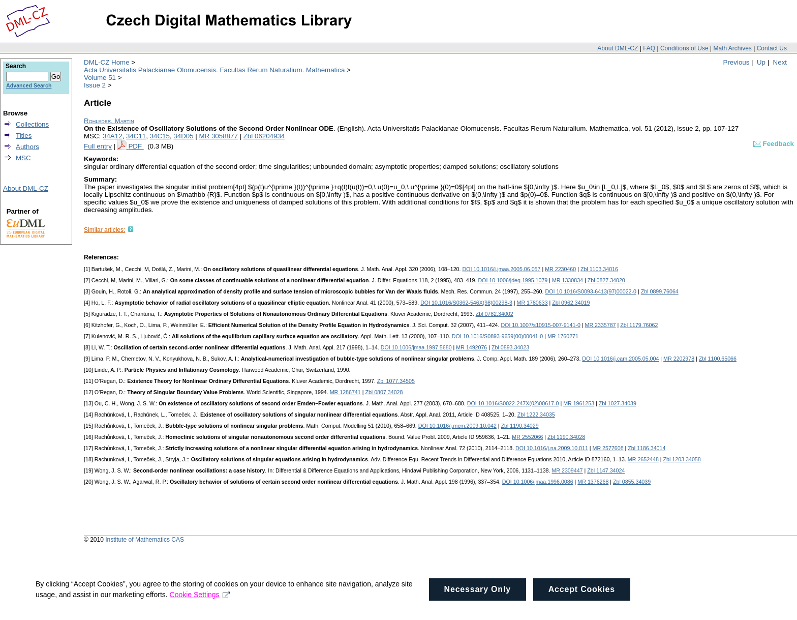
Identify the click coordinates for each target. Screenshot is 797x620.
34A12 (112, 136)
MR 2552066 (527, 437)
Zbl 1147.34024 (606, 470)
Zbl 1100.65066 (718, 359)
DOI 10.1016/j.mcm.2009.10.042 (457, 426)
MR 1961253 (578, 403)
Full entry (98, 146)
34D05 (183, 136)
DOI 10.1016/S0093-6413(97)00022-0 (590, 291)
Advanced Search (28, 85)
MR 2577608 (608, 448)
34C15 (160, 136)
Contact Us (772, 48)
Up (761, 62)
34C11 (136, 136)
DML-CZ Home (107, 62)
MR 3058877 (218, 136)
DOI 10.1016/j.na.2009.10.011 (551, 448)
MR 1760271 (562, 336)
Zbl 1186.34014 (646, 448)
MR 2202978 (678, 359)
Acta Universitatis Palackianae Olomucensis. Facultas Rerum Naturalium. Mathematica (214, 70)
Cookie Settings (200, 607)
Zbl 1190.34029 (520, 426)
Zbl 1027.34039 (617, 403)
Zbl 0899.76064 (660, 291)
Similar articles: (104, 229)
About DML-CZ (617, 48)
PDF (135, 146)
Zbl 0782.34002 (494, 314)
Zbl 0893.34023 (510, 347)
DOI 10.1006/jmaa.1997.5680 (416, 347)
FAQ (649, 48)
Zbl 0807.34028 (384, 392)
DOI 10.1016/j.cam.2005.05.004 (620, 359)
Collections (32, 124)
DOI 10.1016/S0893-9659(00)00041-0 (497, 336)
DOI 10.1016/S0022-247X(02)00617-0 (513, 403)
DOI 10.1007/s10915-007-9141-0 (540, 325)
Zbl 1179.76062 (639, 325)
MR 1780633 (532, 303)
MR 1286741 (345, 392)
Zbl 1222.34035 (536, 414)
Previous (736, 62)
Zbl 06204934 (264, 136)
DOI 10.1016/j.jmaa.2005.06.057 (501, 269)
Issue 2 (95, 85)
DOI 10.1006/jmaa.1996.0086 (537, 482)
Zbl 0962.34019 (571, 303)
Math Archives (732, 48)
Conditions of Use (684, 48)
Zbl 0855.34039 (632, 482)
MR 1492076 (471, 347)
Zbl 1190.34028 (566, 437)
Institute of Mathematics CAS (144, 539)
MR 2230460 (560, 269)
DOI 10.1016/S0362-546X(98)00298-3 (466, 303)
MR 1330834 (567, 280)
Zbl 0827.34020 (606, 280)
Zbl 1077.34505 (396, 381)
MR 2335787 (600, 325)
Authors (27, 147)
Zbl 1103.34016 (599, 269)
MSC (23, 158)
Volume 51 (100, 77)
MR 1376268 (592, 482)
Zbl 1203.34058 (682, 459)
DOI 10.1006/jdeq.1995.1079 (512, 280)
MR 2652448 (643, 459)
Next (780, 62)
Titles (24, 135)
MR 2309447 (567, 470)
